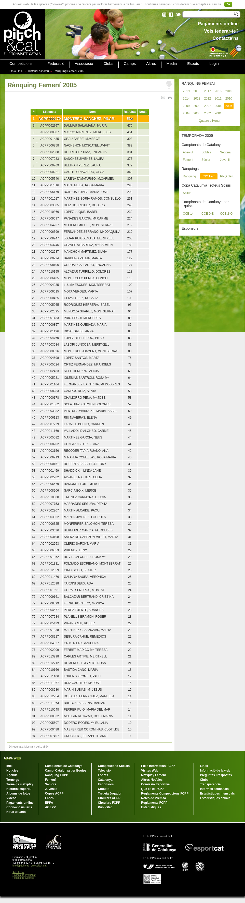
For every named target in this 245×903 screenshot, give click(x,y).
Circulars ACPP (109, 798)
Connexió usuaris (19, 807)
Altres (151, 64)
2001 (218, 113)
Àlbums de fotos (18, 793)
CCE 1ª (188, 213)
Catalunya (105, 780)
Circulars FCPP (109, 802)
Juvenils (51, 789)
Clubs (108, 64)
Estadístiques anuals (215, 798)
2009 (186, 106)
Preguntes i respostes (216, 775)
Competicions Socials (114, 766)
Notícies (12, 770)
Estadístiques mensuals (217, 793)
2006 (218, 106)
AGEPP (50, 807)
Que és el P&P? (152, 789)
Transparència (210, 784)
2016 (218, 91)
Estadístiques (151, 807)
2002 (207, 113)
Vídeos (11, 798)
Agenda (12, 775)
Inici (20, 70)
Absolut (188, 152)
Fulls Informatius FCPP (158, 766)
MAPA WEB (12, 758)
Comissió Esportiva (155, 784)
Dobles (206, 152)
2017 (207, 91)
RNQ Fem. (208, 176)
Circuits (103, 789)
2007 (207, 106)
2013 (197, 98)
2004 (186, 113)
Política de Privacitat (24, 875)
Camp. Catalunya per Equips (66, 770)
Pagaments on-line (20, 802)
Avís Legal (18, 872)
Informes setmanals (214, 789)
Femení (188, 160)
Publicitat (105, 807)
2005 (228, 106)
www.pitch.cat (38, 865)
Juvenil (224, 160)
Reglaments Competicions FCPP (164, 793)
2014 (186, 98)
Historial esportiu (38, 70)
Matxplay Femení (153, 775)
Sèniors (50, 784)
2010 (228, 98)
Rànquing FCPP (56, 775)
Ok (228, 4)
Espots (193, 64)
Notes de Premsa (153, 798)
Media (172, 64)
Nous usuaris (16, 812)
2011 (218, 98)
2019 (186, 91)
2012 (207, 98)
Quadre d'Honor (209, 121)
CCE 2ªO (226, 213)
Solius (187, 193)
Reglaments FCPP (154, 802)
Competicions (21, 64)
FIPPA (49, 798)
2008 (197, 106)
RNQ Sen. (227, 176)
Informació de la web (215, 770)
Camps (130, 64)
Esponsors (106, 784)
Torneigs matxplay (19, 784)
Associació (84, 64)
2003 (197, 113)
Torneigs (12, 780)
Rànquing (189, 176)
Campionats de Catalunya (64, 766)
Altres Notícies (151, 780)
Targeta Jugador (109, 793)
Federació (55, 64)
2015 (228, 91)
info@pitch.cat (20, 865)
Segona (225, 152)
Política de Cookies (23, 877)
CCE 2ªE (207, 213)
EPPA (49, 802)
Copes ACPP (54, 793)
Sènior (205, 160)
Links (204, 766)
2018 (197, 91)
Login (214, 64)
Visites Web (149, 770)
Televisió (104, 770)
